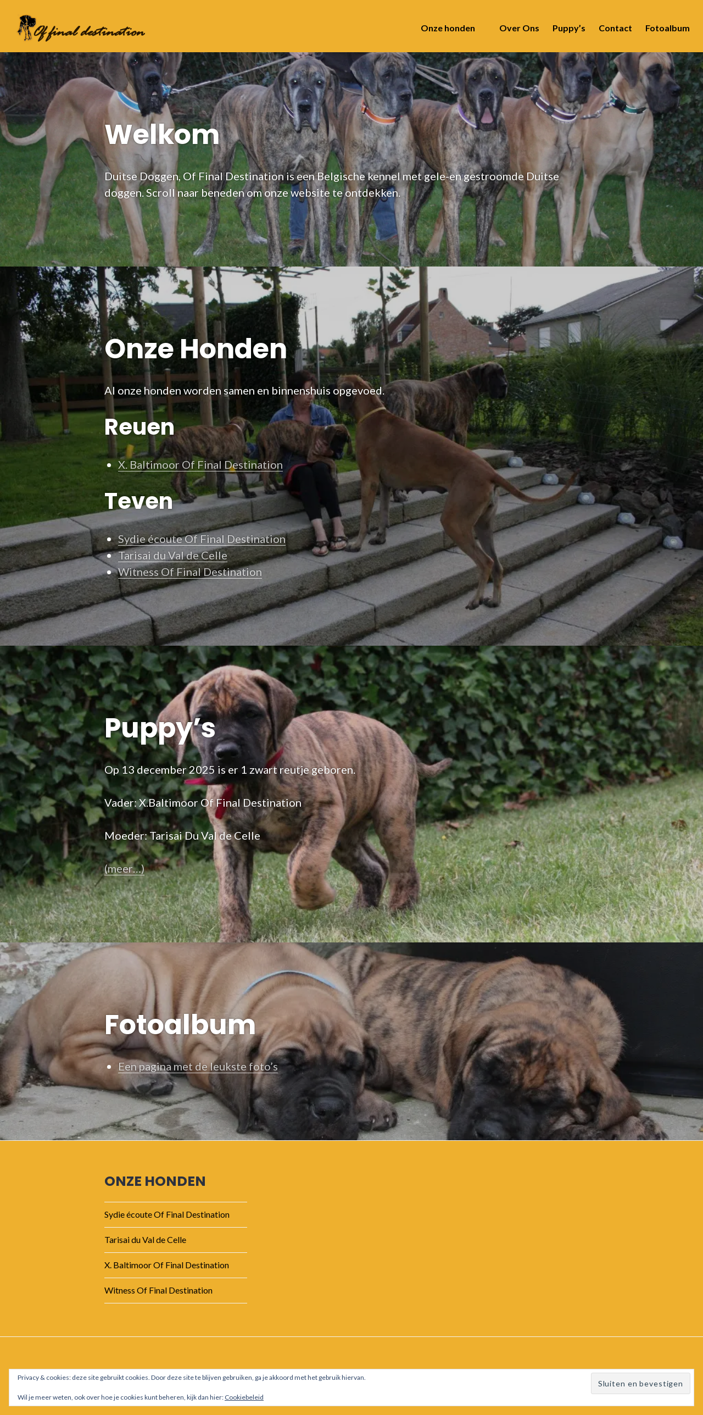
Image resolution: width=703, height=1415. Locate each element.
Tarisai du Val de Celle (172, 555)
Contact (612, 31)
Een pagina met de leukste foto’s (198, 1066)
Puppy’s (565, 31)
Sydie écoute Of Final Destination (202, 538)
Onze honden (444, 31)
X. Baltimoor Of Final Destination (200, 464)
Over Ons (516, 31)
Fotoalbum (664, 31)
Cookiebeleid (244, 1397)
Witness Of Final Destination (190, 571)
